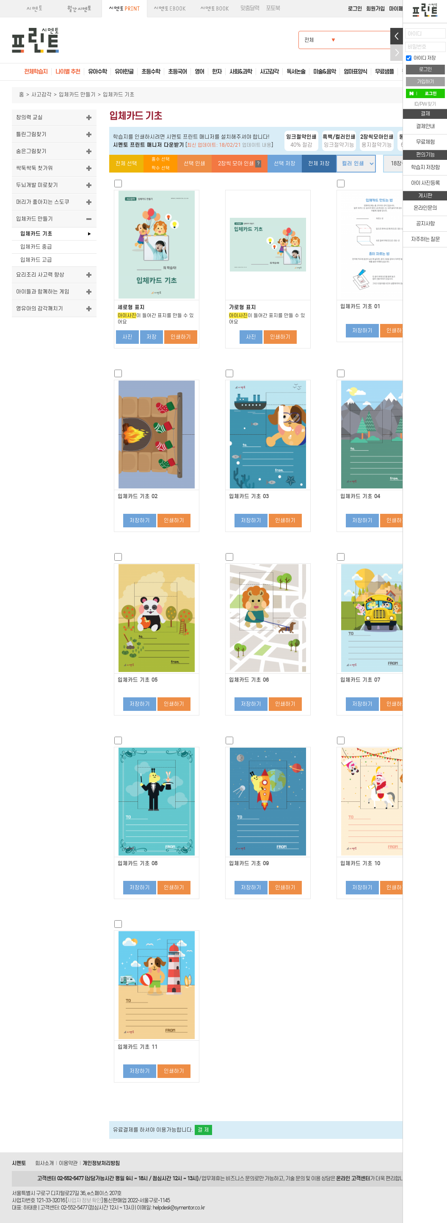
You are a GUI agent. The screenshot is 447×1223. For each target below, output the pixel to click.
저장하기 (362, 330)
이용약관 (68, 1163)
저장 (151, 337)
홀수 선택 (161, 159)
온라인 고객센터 (353, 1178)
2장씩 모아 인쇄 (239, 163)
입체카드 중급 (36, 247)
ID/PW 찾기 (425, 104)
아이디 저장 (421, 58)
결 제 (203, 1130)
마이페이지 (400, 8)
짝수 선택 (161, 168)
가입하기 (425, 82)
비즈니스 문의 (240, 1178)
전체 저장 (319, 163)
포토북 (273, 8)
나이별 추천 (67, 71)
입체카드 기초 (36, 233)
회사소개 (44, 1163)
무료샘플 (384, 71)
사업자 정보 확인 (84, 1200)
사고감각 (41, 94)
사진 (127, 337)
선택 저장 (284, 163)
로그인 (355, 8)
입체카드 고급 (36, 260)
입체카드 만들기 (77, 94)
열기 (396, 36)
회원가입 (375, 8)
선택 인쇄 (194, 163)
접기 (396, 52)
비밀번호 (417, 47)
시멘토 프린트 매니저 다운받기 (148, 145)
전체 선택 (126, 163)
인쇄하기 (181, 337)
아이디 (415, 33)
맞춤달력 (249, 8)
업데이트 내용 (256, 145)
